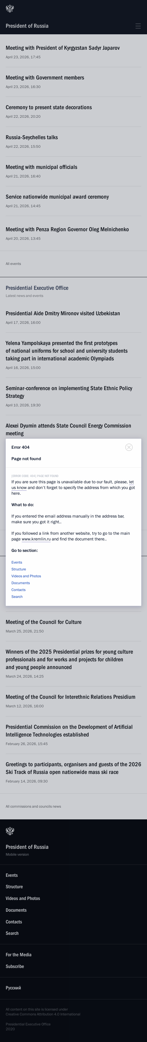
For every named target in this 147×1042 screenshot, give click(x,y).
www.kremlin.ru (36, 539)
